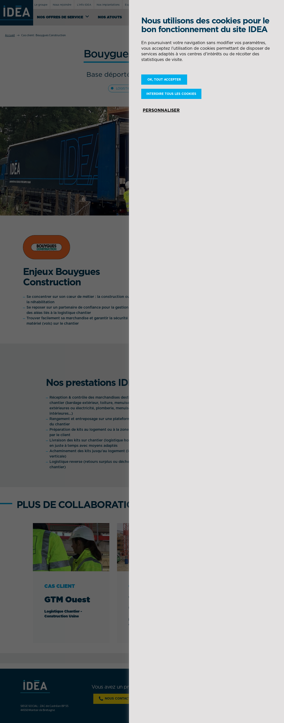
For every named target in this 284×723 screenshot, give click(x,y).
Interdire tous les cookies (171, 94)
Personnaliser (161, 110)
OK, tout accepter (164, 79)
